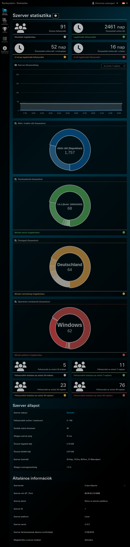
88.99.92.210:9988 (92, 493)
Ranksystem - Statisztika (15, 3)
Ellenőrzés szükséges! (105, 3)
